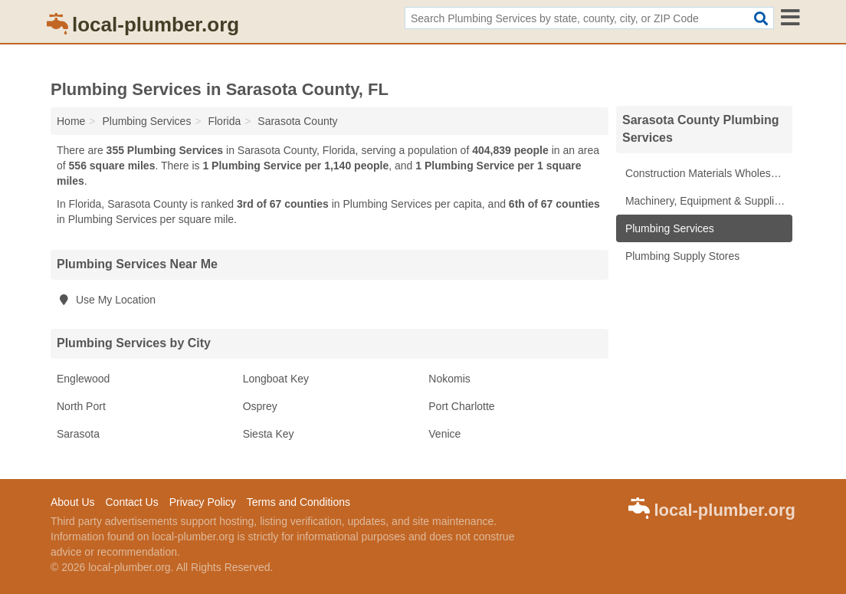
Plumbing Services (668, 228)
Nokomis (449, 378)
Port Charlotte (461, 406)
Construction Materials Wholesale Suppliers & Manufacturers (707, 173)
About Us (73, 502)
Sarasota (78, 434)
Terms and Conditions (298, 502)
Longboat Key (276, 378)
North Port (81, 406)
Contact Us (131, 502)
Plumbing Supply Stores (680, 256)
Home (71, 121)
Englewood (83, 378)
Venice (444, 434)
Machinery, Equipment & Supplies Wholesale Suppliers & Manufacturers (707, 201)
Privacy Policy (202, 502)
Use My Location (106, 300)
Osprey (260, 406)
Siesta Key (268, 434)
